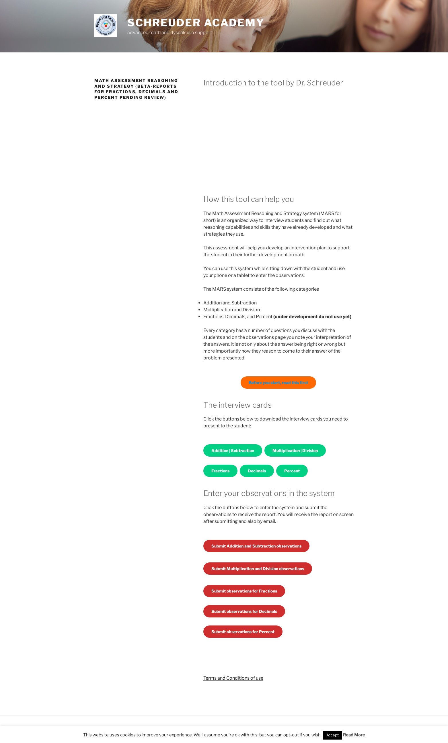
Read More (354, 735)
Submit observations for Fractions (244, 590)
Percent (292, 470)
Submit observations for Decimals (244, 611)
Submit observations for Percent (242, 631)
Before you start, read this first (278, 382)
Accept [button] (332, 735)
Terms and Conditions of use (233, 678)
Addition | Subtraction (232, 450)
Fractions (220, 470)
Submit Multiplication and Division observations (257, 568)
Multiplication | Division (295, 450)
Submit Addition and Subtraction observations (256, 545)
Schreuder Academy (196, 22)
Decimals (257, 470)
